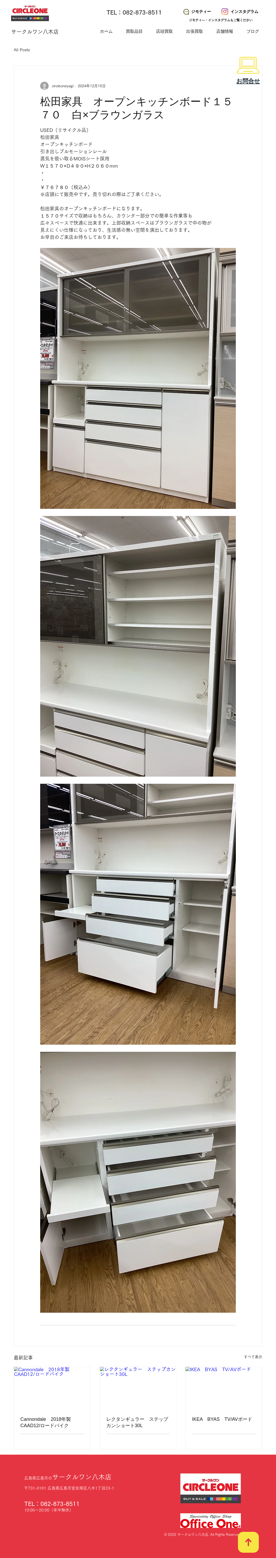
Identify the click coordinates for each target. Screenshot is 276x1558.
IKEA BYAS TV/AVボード (222, 1419)
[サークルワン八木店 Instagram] (225, 11)
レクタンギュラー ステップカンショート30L (137, 1422)
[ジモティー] (197, 11)
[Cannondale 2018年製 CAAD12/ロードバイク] (52, 1388)
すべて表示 (253, 1357)
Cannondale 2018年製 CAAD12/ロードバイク (48, 1422)
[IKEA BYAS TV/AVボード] (224, 1388)
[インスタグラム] (240, 11)
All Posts (22, 50)
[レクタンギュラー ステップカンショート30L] (138, 1388)
